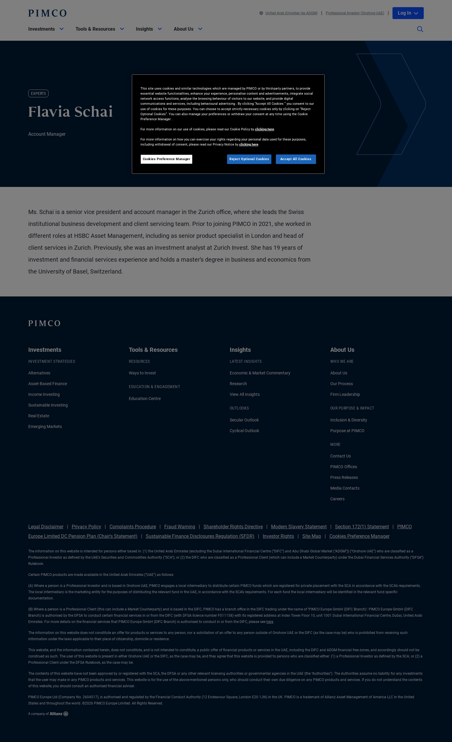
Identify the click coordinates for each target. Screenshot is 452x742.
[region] (228, 124)
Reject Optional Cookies (249, 159)
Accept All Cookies (295, 159)
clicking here (264, 129)
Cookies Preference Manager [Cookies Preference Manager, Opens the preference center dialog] (166, 159)
